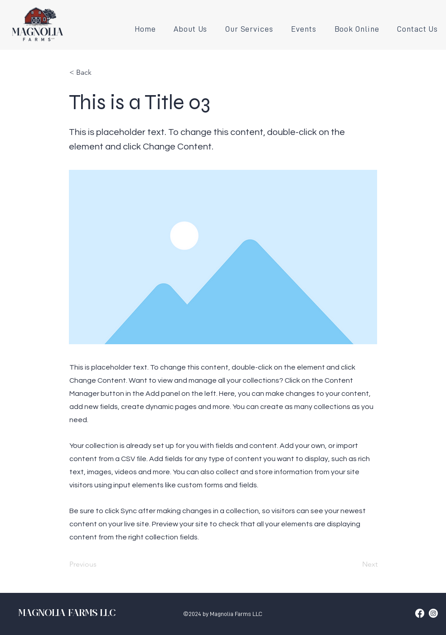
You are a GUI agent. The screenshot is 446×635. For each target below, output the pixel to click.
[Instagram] (433, 613)
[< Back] (99, 72)
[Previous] (99, 565)
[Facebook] (419, 613)
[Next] (355, 565)
